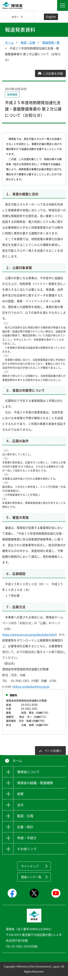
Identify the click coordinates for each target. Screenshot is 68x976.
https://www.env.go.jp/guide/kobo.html (29, 634)
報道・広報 (28, 42)
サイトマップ (29, 866)
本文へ (15, 16)
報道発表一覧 (51, 42)
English (51, 16)
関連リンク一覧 (31, 877)
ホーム (9, 42)
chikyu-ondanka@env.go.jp (30, 686)
